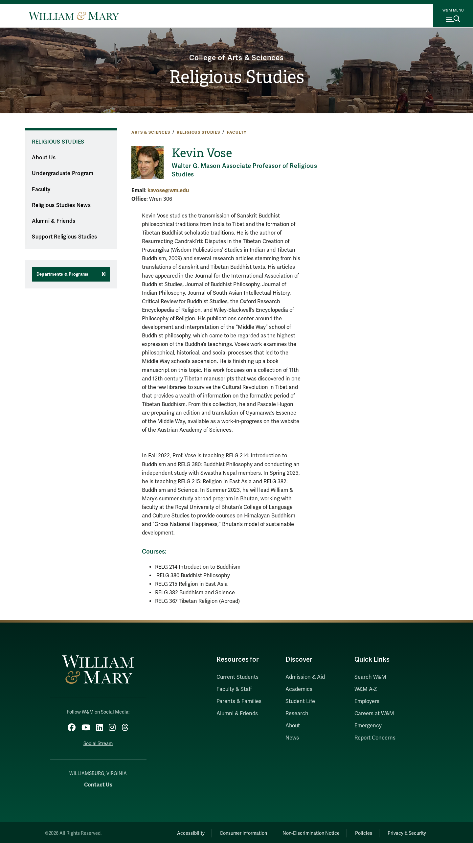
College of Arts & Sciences (236, 56)
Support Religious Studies (64, 237)
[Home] (74, 16)
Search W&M (370, 677)
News (292, 738)
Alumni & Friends (53, 221)
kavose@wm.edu (168, 190)
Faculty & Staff (234, 689)
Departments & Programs (62, 274)
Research (296, 713)
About (292, 725)
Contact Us (98, 782)
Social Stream (98, 742)
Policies (358, 831)
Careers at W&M (374, 713)
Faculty (236, 132)
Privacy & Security (405, 831)
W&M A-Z (365, 689)
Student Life (300, 701)
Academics (298, 689)
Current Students (237, 677)
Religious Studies (236, 77)
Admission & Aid (305, 677)
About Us (44, 157)
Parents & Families (238, 701)
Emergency (368, 725)
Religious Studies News (61, 205)
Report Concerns (374, 738)
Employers (366, 701)
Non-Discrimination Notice (301, 831)
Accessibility (173, 831)
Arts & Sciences (150, 132)
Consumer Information (230, 831)
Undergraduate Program (62, 173)
